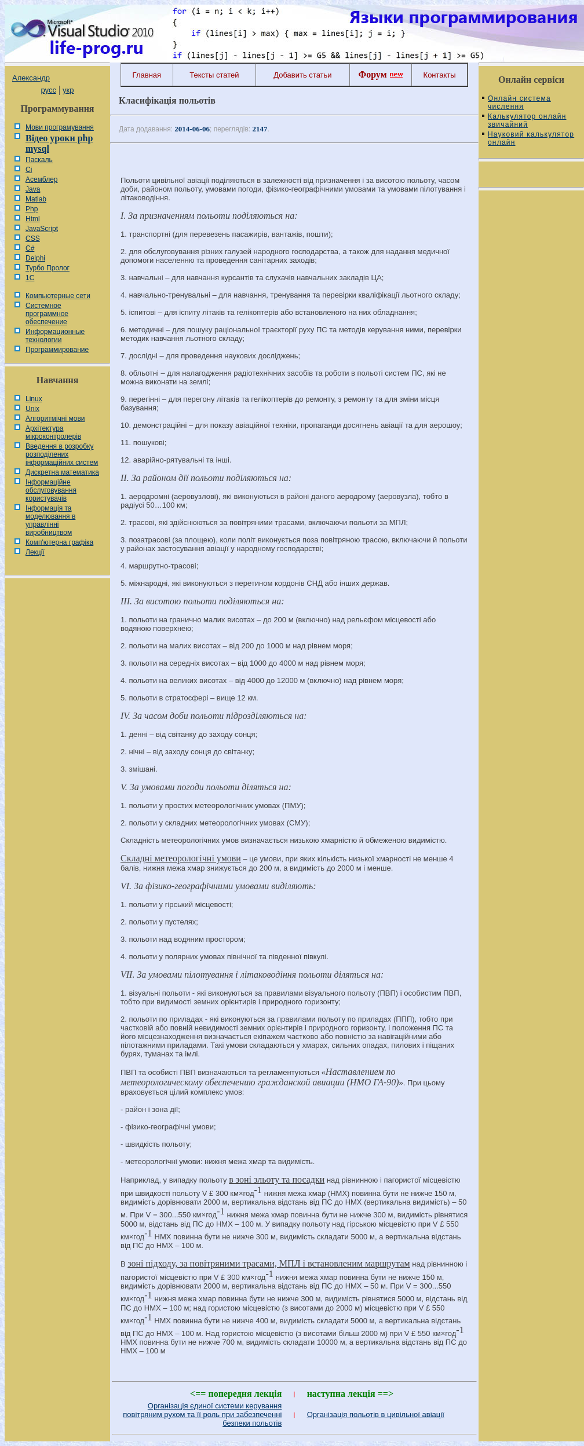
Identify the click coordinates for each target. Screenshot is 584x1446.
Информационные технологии (55, 336)
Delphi (35, 258)
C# (29, 248)
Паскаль (39, 160)
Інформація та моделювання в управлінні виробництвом (50, 520)
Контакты (440, 75)
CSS (32, 238)
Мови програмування (59, 127)
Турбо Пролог (47, 268)
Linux (33, 399)
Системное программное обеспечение (46, 314)
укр (68, 90)
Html (32, 219)
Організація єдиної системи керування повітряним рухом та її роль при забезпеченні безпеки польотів (202, 1414)
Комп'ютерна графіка (59, 542)
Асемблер (41, 179)
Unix (32, 409)
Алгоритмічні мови (55, 418)
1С (29, 278)
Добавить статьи (302, 75)
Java (32, 189)
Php (31, 209)
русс (48, 90)
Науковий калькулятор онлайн (531, 138)
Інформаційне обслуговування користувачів (50, 490)
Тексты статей (214, 75)
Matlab (35, 199)
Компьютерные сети (57, 296)
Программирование (57, 350)
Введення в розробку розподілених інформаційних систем (61, 454)
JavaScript (41, 229)
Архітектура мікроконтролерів (53, 432)
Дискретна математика (62, 472)
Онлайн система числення (519, 102)
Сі (28, 170)
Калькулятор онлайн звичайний (527, 120)
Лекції (35, 552)
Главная (147, 75)
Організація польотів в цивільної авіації (375, 1414)
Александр (31, 78)
